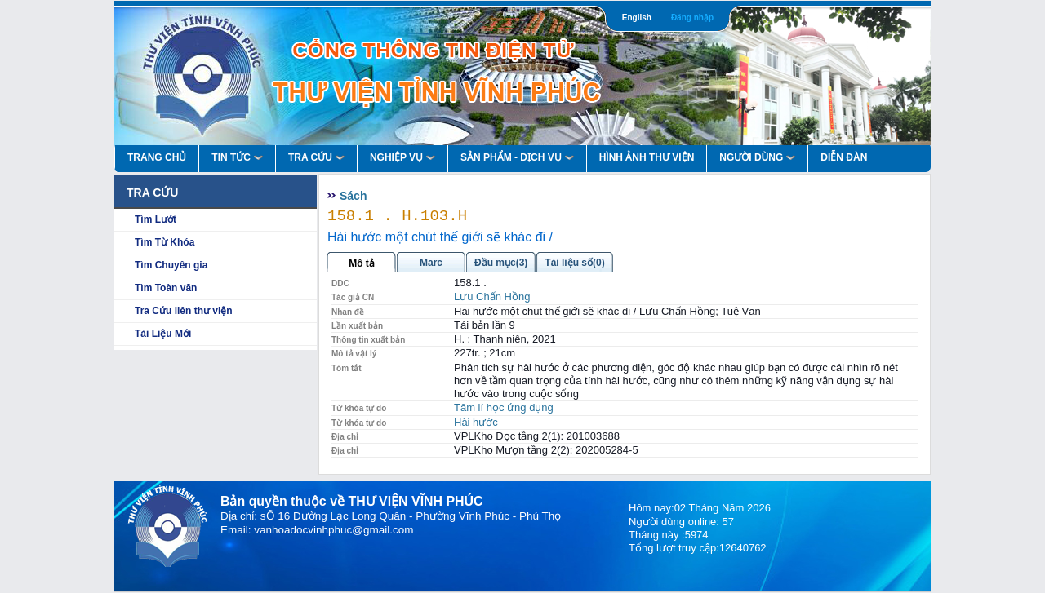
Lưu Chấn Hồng (492, 296)
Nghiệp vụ (402, 157)
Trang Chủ (156, 157)
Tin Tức (237, 157)
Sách (353, 195)
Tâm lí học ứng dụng (504, 407)
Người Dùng (757, 157)
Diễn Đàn (843, 157)
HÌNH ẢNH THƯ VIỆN (647, 157)
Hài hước (476, 422)
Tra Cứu (316, 157)
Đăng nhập (692, 17)
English (636, 17)
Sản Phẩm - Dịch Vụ (517, 157)
